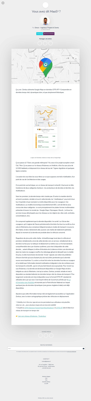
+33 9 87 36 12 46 (46, 368)
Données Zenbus (46, 381)
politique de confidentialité (71, 351)
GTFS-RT (59, 308)
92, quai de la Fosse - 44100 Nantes (46, 366)
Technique (39, 33)
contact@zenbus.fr (46, 361)
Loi (46, 383)
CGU (46, 378)
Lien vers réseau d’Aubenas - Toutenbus (32, 316)
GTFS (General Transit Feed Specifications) (39, 308)
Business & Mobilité (49, 33)
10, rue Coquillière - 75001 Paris (46, 364)
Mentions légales (46, 376)
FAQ (46, 380)
